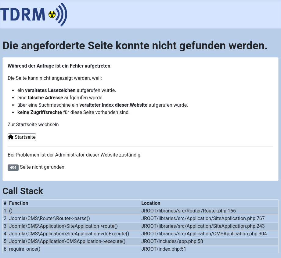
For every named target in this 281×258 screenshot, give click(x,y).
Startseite (22, 137)
